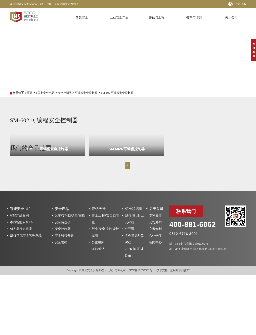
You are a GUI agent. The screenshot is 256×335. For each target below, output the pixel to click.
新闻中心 (155, 242)
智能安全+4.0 (20, 209)
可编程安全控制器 (86, 92)
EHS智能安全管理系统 (26, 235)
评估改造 (99, 209)
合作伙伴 (155, 235)
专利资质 (155, 215)
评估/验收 (98, 249)
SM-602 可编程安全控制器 (117, 92)
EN (244, 4)
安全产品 (62, 209)
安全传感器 (62, 222)
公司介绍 (155, 222)
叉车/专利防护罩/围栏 (70, 215)
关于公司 (231, 17)
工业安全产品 (119, 17)
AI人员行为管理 (21, 228)
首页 (29, 92)
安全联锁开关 (64, 235)
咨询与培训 (194, 17)
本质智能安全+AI (21, 222)
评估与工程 (156, 17)
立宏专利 (155, 228)
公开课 (129, 228)
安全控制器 (64, 92)
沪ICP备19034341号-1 (141, 270)
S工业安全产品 (45, 92)
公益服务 (98, 242)
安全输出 (61, 242)
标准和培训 (134, 209)
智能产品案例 (19, 215)
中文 (237, 4)
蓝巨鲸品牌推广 (180, 270)
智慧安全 (81, 17)
